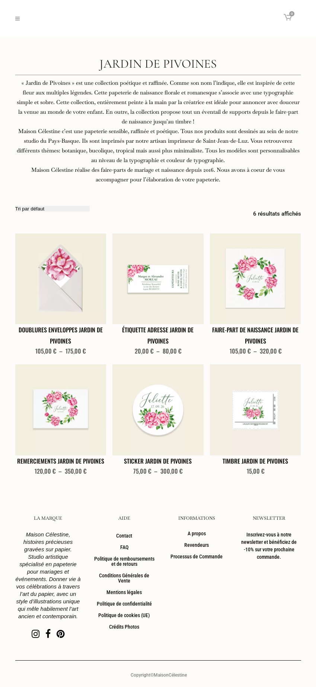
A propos (197, 533)
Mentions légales (124, 592)
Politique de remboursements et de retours (124, 561)
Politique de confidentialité (124, 603)
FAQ (124, 547)
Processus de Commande (196, 556)
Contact (124, 535)
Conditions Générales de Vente (124, 578)
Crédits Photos (124, 626)
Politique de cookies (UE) (124, 615)
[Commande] (52, 209)
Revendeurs (196, 545)
